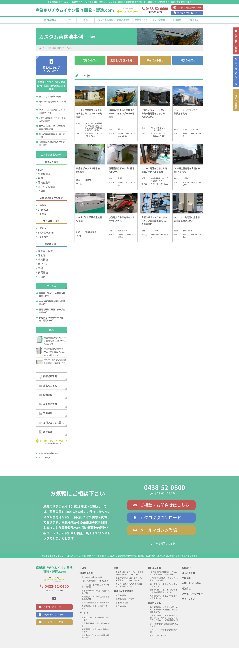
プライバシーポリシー (48, 453)
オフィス (43, 264)
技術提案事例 (48, 377)
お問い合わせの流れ (51, 422)
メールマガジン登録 (158, 530)
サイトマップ (44, 458)
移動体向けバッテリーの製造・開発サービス (51, 319)
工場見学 (45, 413)
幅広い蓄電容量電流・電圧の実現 (52, 135)
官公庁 (41, 255)
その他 (41, 191)
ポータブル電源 (46, 187)
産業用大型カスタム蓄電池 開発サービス (52, 294)
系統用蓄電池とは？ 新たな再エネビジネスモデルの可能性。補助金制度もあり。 (164, 609)
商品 (116, 568)
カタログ (236, 80)
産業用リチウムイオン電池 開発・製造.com (75, 10)
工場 (40, 268)
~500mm (43, 228)
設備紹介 (45, 395)
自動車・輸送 (45, 251)
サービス (84, 613)
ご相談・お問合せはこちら (189, 8)
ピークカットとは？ (158, 636)
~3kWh (42, 205)
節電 (40, 178)
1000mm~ (44, 237)
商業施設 (43, 272)
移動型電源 (44, 174)
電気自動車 (44, 182)
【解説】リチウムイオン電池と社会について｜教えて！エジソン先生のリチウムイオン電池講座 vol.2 (164, 618)
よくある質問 (48, 404)
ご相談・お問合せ (52, 607)
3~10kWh (43, 209)
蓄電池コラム (48, 385)
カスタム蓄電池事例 (54, 48)
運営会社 (45, 432)
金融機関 (43, 259)
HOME (83, 568)
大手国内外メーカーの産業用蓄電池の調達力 (52, 127)
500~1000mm (46, 232)
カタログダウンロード (187, 13)
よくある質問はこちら (163, 543)
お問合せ (236, 45)
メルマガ (236, 112)
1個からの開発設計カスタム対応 (52, 103)
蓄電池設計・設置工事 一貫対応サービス (52, 311)
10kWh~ (42, 214)
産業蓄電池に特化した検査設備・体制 (52, 143)
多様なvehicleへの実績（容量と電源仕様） (52, 119)
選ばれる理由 (86, 573)
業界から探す (188, 60)
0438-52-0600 (164, 487)
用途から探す (90, 60)
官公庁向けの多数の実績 (50, 96)
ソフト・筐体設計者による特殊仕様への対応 (52, 111)
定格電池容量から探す (122, 60)
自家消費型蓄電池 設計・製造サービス (52, 302)
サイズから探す (155, 60)
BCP (40, 169)
